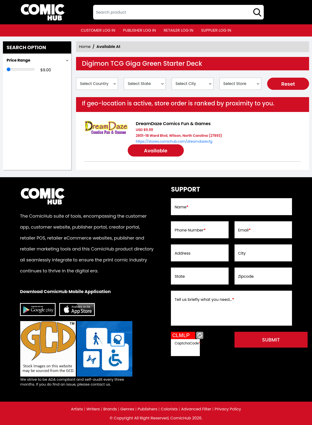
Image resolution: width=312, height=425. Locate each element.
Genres (127, 409)
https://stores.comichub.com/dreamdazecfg (174, 141)
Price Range (18, 60)
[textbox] (178, 12)
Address (182, 253)
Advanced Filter (196, 409)
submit (271, 339)
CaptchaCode (188, 343)
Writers (93, 409)
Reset (288, 84)
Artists (77, 409)
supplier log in (216, 30)
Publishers (147, 409)
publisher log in (139, 30)
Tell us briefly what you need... (204, 299)
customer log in (98, 30)
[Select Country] (97, 84)
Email (244, 230)
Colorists (169, 409)
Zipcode (246, 276)
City (242, 253)
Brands (110, 409)
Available (155, 150)
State (180, 276)
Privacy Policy (228, 409)
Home (85, 46)
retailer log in (178, 30)
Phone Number (190, 230)
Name (181, 207)
